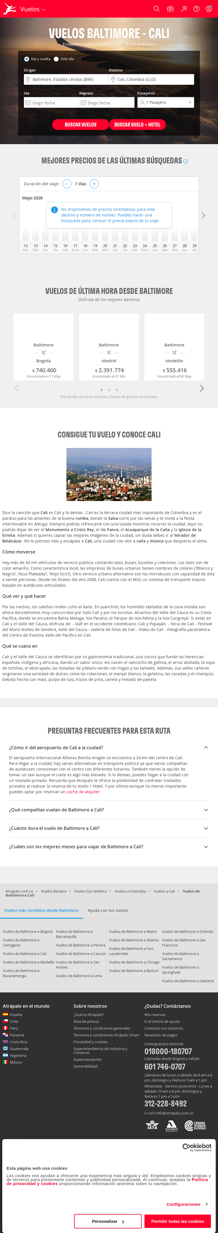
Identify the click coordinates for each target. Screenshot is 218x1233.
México (16, 1062)
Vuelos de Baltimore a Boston (134, 970)
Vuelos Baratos (53, 891)
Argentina (18, 1055)
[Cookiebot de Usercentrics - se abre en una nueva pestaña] (186, 1147)
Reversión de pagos (160, 1035)
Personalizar (108, 1221)
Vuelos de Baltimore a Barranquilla (74, 934)
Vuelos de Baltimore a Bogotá (28, 931)
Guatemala (19, 1048)
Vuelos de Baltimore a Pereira (80, 945)
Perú (14, 1028)
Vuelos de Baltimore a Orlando (187, 931)
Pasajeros (146, 93)
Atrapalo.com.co (19, 891)
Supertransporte (88, 1059)
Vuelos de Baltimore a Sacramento (180, 956)
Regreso (86, 93)
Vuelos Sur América (90, 891)
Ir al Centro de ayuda (162, 1021)
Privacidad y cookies (91, 1041)
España (16, 1014)
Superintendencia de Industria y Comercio (100, 1050)
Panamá (17, 1035)
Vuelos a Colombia (130, 891)
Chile (14, 1021)
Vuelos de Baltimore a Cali (24, 953)
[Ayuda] (196, 8)
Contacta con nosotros (163, 1028)
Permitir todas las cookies (177, 1221)
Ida (27, 93)
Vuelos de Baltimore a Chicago (134, 962)
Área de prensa (86, 1021)
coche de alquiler (83, 791)
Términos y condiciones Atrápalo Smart (106, 1035)
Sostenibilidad (85, 1066)
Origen (30, 70)
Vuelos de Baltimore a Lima (79, 975)
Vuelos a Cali (164, 891)
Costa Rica (18, 1041)
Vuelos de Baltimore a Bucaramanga (21, 973)
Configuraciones (184, 1204)
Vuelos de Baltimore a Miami (133, 931)
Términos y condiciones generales (102, 1028)
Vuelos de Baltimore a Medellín (29, 962)
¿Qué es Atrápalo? (89, 1014)
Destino (116, 70)
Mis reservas (154, 1015)
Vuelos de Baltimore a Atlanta (134, 939)
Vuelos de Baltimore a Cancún (81, 953)
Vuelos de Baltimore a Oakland (188, 980)
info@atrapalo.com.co (174, 1113)
